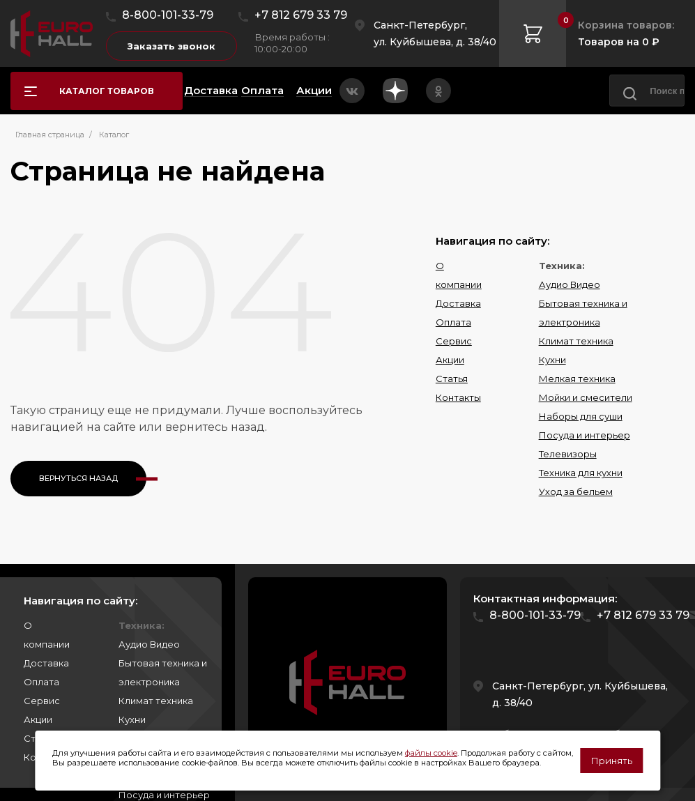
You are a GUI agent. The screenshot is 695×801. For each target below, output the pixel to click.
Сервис (454, 340)
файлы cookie (431, 753)
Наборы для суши (581, 416)
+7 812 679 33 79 (300, 15)
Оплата (453, 322)
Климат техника (576, 340)
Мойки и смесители (585, 397)
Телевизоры (568, 453)
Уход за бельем (576, 491)
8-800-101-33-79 (167, 15)
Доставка (458, 303)
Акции (450, 359)
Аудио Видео (569, 284)
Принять (611, 760)
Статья (452, 378)
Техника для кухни (581, 472)
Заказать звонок (171, 46)
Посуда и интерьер (584, 435)
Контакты (458, 397)
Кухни (552, 359)
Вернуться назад (78, 478)
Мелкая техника (577, 378)
